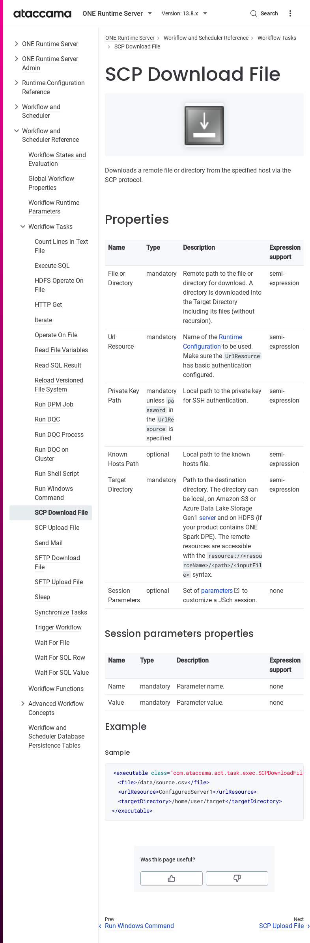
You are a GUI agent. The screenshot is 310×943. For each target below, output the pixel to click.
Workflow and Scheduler (41, 111)
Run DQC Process (59, 434)
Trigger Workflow (58, 627)
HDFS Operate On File (59, 285)
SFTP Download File (57, 562)
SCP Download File (61, 512)
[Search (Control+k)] (264, 13)
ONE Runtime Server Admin (50, 63)
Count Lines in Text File (61, 246)
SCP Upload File (57, 527)
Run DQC (47, 419)
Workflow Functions (56, 688)
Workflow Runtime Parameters (53, 207)
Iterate (43, 320)
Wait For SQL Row (60, 657)
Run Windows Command (54, 493)
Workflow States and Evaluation (57, 159)
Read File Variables (61, 350)
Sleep (42, 597)
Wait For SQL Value (62, 672)
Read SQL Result (58, 365)
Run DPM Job (54, 404)
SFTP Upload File (59, 582)
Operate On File (56, 335)
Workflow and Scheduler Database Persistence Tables (56, 736)
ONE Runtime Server (50, 44)
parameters (217, 590)
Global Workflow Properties (51, 183)
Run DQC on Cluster (52, 454)
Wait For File (52, 642)
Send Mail (49, 543)
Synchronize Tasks (61, 612)
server (207, 518)
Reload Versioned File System (59, 385)
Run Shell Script (57, 473)
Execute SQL (52, 265)
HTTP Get (48, 304)
